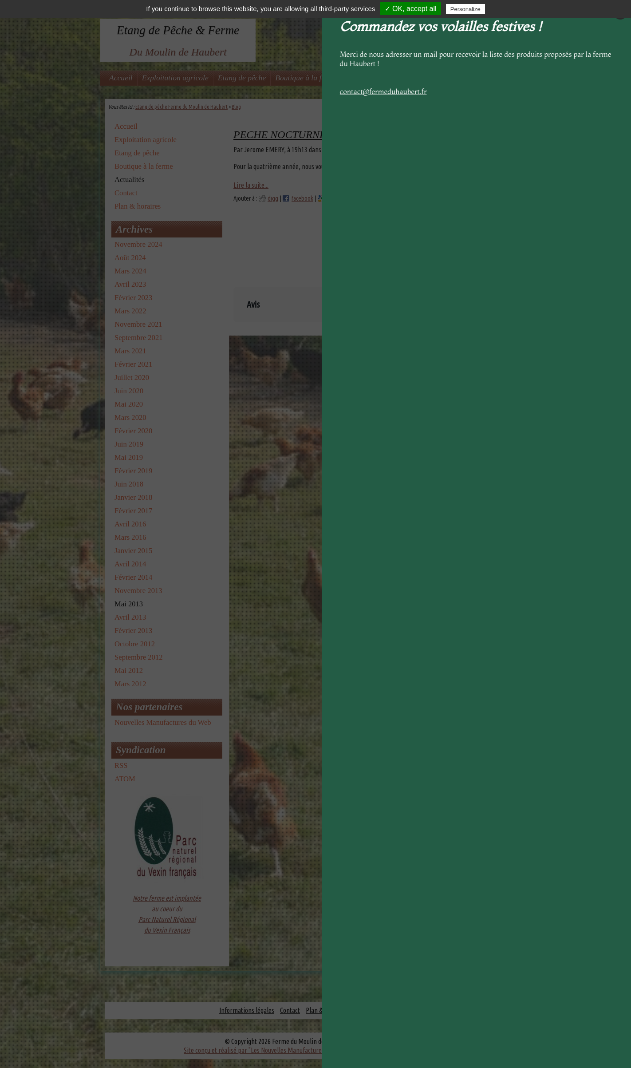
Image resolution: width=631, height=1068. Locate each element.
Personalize (465, 9)
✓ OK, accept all (411, 8)
